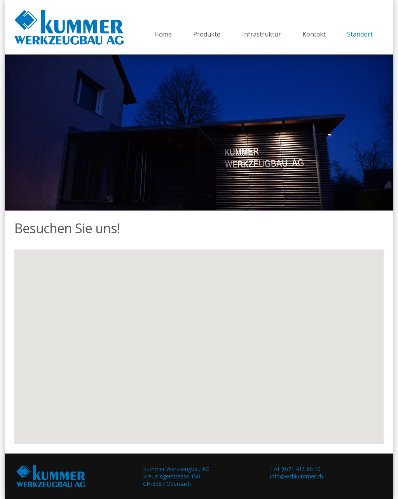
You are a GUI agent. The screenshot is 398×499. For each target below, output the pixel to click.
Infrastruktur (261, 34)
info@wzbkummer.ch (296, 476)
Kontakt (314, 34)
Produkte (206, 34)
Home (163, 34)
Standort (360, 34)
